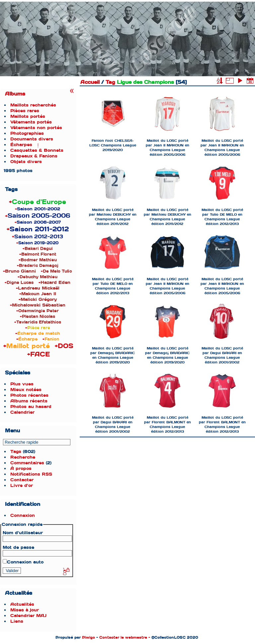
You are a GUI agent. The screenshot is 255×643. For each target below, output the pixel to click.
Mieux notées (26, 389)
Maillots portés (27, 116)
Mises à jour (24, 610)
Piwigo (88, 637)
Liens (16, 621)
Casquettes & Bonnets (36, 150)
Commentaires (27, 463)
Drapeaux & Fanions (33, 156)
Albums (15, 94)
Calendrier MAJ (28, 615)
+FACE (38, 354)
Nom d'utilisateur (23, 533)
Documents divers (31, 139)
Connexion (22, 515)
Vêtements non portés (36, 127)
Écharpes (21, 144)
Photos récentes (29, 395)
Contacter (22, 480)
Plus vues (22, 384)
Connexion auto (23, 562)
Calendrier (22, 412)
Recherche (22, 457)
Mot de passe (18, 547)
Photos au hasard (30, 406)
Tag (110, 82)
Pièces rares (24, 110)
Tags (15, 451)
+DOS (64, 346)
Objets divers (26, 161)
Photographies (27, 133)
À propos (21, 468)
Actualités (22, 604)
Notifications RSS (31, 474)
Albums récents (28, 401)
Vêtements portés (31, 122)
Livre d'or (21, 485)
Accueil (90, 82)
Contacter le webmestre (123, 637)
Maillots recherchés (33, 105)
